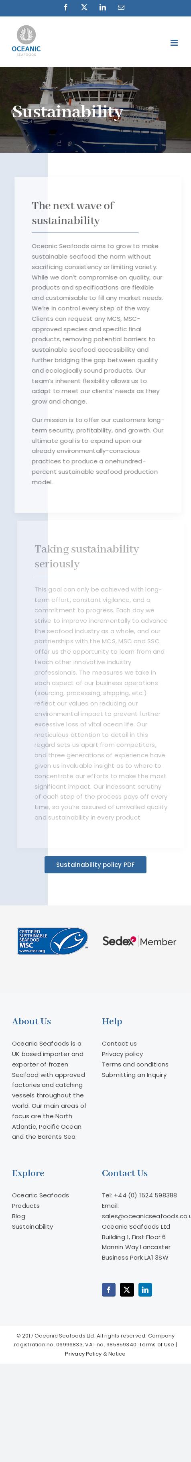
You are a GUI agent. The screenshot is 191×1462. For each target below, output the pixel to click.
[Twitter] (127, 1290)
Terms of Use (157, 1344)
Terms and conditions (135, 1064)
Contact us (119, 1043)
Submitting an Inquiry (134, 1075)
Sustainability (32, 1226)
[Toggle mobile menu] (175, 43)
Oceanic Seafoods (40, 1195)
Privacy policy (122, 1054)
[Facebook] (109, 1290)
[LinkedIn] (145, 1290)
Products (26, 1205)
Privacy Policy (83, 1354)
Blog (18, 1216)
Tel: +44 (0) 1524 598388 (139, 1195)
